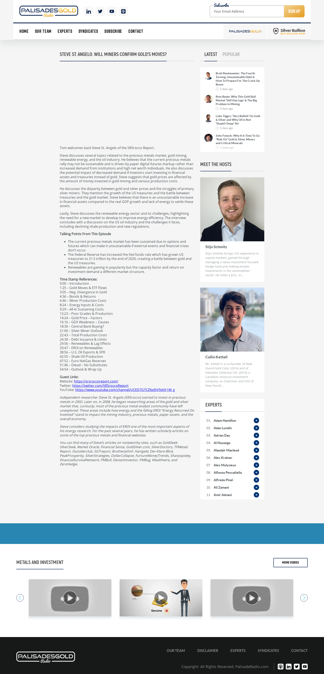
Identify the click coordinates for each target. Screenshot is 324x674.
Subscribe (113, 31)
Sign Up (294, 11)
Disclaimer (207, 651)
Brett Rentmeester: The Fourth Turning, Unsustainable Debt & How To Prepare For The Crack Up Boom (238, 79)
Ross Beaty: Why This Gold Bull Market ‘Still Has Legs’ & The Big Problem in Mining (236, 100)
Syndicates (88, 31)
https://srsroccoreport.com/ (96, 381)
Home (24, 31)
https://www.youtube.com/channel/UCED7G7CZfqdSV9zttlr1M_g (125, 389)
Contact (135, 31)
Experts (65, 31)
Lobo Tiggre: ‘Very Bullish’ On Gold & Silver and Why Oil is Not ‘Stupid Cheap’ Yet (238, 119)
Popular (231, 54)
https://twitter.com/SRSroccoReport (100, 385)
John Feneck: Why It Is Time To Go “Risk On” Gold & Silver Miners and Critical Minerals (238, 139)
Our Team (43, 31)
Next (304, 598)
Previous (20, 598)
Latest (210, 54)
